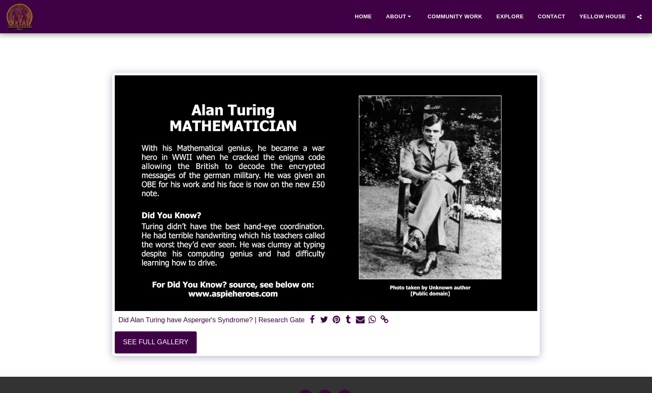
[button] (399, 16)
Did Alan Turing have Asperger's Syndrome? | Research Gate (212, 319)
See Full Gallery (156, 342)
